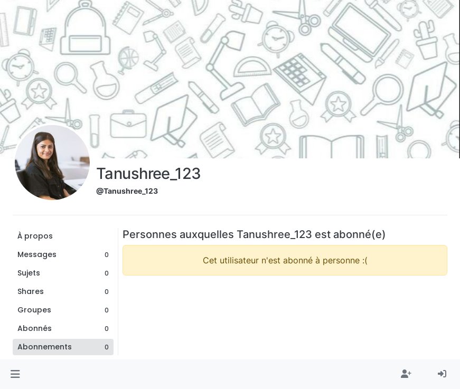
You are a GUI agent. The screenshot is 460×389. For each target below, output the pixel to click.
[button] (15, 374)
